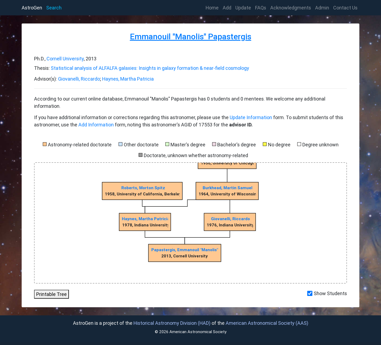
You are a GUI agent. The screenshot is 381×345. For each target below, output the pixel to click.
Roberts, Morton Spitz (143, 187)
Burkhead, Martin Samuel (227, 187)
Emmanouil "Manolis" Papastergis (190, 37)
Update (243, 8)
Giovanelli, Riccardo (79, 79)
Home (213, 7)
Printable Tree (51, 294)
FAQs (260, 8)
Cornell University (65, 59)
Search (54, 8)
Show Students (330, 293)
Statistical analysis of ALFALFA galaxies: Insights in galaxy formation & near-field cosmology (150, 68)
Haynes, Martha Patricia (128, 79)
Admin (322, 8)
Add (227, 8)
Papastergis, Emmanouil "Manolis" (184, 249)
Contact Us (345, 8)
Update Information (251, 117)
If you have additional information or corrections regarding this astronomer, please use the (132, 117)
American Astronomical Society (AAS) (267, 323)
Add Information (96, 125)
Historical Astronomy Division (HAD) (171, 323)
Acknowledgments (290, 8)
